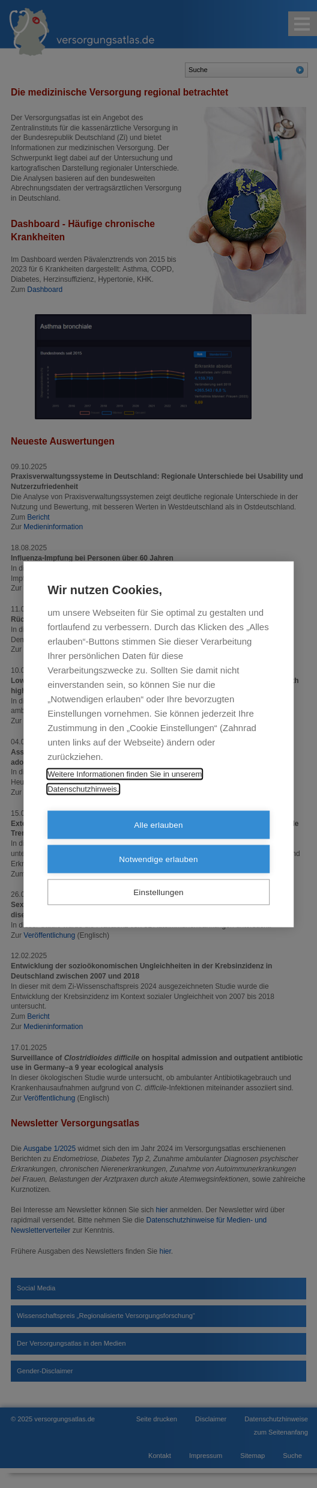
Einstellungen (158, 891)
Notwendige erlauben (158, 858)
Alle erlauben (158, 824)
